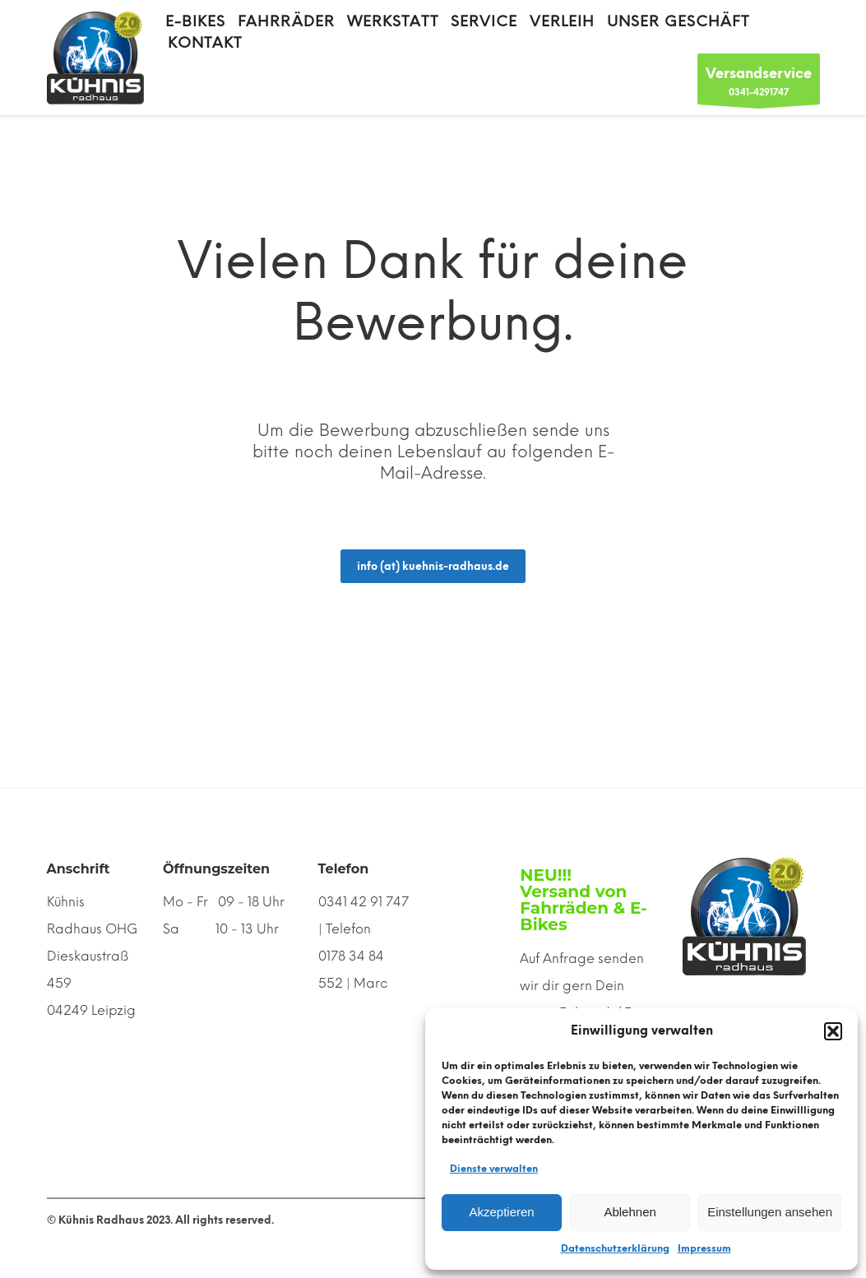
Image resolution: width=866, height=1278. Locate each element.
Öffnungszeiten (216, 869)
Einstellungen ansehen (769, 1212)
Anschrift (78, 869)
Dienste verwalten (494, 1168)
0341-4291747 (758, 83)
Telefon (343, 869)
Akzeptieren (501, 1212)
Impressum (704, 1248)
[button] (833, 1031)
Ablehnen (629, 1212)
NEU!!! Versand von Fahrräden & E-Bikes (583, 899)
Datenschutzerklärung (615, 1248)
